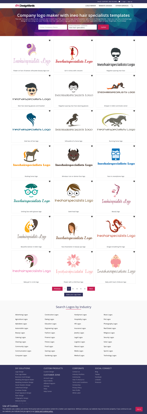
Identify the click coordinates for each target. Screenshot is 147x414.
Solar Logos (108, 341)
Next (91, 288)
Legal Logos (78, 337)
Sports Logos (108, 350)
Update (103, 27)
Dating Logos (49, 319)
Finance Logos (50, 337)
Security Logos (109, 337)
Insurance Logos (80, 328)
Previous (57, 288)
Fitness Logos (49, 341)
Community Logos (21, 346)
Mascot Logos (79, 346)
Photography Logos (110, 323)
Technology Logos (110, 355)
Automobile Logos (21, 328)
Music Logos (108, 314)
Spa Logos (107, 346)
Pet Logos (107, 319)
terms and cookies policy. (44, 411)
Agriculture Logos (21, 319)
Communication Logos (23, 350)
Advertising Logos (21, 314)
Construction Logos (51, 314)
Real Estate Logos (110, 328)
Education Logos (50, 323)
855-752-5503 (113, 1)
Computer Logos (21, 355)
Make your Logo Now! (73, 294)
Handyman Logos (80, 314)
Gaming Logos (50, 350)
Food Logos (49, 346)
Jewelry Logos (79, 332)
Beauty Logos (20, 332)
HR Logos (77, 323)
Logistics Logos (79, 341)
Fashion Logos (50, 332)
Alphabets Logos (21, 323)
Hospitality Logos (80, 319)
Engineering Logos (51, 328)
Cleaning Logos (20, 341)
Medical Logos (79, 355)
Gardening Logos (51, 355)
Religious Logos (109, 332)
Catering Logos (20, 337)
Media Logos (78, 350)
